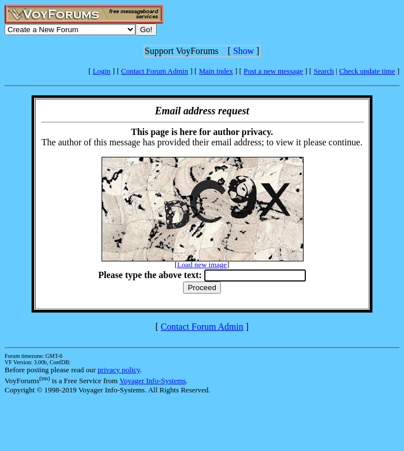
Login (102, 71)
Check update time (367, 71)
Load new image (202, 264)
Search (323, 71)
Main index (216, 71)
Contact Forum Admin (154, 71)
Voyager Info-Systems (152, 380)
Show (243, 51)
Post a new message (273, 71)
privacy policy (119, 369)
